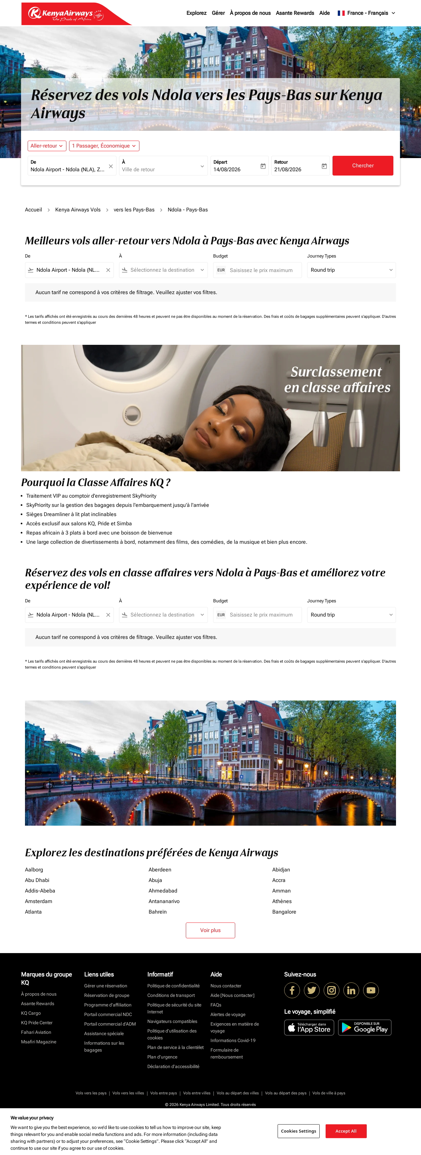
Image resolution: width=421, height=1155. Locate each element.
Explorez (196, 13)
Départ (220, 162)
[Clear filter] (107, 270)
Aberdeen (160, 869)
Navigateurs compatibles (172, 1021)
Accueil (33, 209)
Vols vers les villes (128, 1093)
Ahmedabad (163, 891)
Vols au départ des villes (238, 1093)
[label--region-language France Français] (367, 13)
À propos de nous (250, 13)
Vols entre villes (196, 1093)
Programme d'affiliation (108, 1004)
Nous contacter (225, 985)
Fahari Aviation (36, 1032)
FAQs (215, 1004)
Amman (281, 891)
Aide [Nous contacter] (232, 995)
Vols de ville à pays (328, 1093)
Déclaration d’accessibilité (173, 1066)
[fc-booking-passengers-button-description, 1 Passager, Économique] (101, 146)
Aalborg (34, 869)
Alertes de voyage (227, 1014)
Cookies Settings (298, 1131)
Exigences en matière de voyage (234, 1027)
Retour (281, 162)
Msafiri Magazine (38, 1041)
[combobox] (69, 170)
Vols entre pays (163, 1093)
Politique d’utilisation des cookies (172, 1034)
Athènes (282, 901)
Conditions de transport (171, 995)
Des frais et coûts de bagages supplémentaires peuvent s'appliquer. (323, 316)
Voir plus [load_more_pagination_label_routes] (210, 930)
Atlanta (33, 912)
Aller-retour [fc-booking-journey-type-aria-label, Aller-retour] (44, 146)
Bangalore (284, 912)
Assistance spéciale (104, 1033)
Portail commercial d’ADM (110, 1024)
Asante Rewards (295, 13)
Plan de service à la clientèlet (175, 1047)
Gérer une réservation (105, 985)
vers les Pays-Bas (134, 209)
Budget (220, 256)
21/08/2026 (287, 169)
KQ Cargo (31, 1013)
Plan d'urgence (162, 1056)
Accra (278, 880)
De (33, 162)
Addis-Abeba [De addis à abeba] (40, 891)
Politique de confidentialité (173, 985)
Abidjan (281, 869)
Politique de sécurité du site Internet (174, 1008)
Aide (324, 13)
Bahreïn (158, 912)
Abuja (155, 880)
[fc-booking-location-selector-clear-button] (112, 166)
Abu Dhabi (37, 880)
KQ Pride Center (37, 1022)
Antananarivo (164, 901)
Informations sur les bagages (104, 1046)
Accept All (346, 1131)
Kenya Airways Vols (78, 209)
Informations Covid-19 (233, 1040)
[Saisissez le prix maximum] (262, 270)
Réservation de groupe (106, 995)
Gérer (218, 13)
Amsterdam (38, 901)
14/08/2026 (226, 169)
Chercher (363, 165)
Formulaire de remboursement (226, 1053)
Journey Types (321, 256)
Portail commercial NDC (108, 1014)
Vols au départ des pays (286, 1093)
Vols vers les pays (91, 1093)
